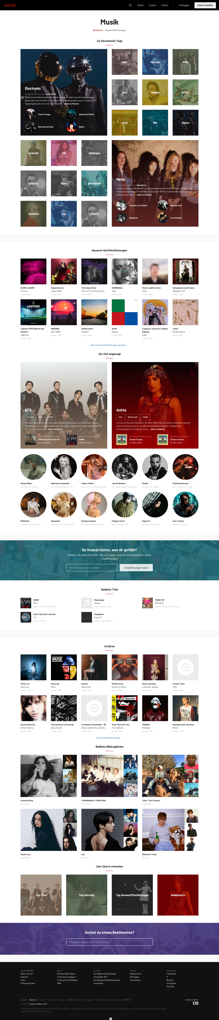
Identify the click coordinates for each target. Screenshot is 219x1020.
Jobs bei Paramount (29, 1011)
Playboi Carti (118, 521)
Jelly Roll (24, 335)
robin (175, 328)
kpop (50, 417)
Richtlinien (104, 1009)
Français (52, 999)
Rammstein (176, 205)
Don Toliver (178, 521)
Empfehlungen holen (136, 567)
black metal (121, 487)
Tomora (24, 291)
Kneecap (146, 727)
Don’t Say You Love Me (44, 614)
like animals (51, 606)
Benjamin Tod (179, 291)
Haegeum (99, 614)
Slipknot (133, 217)
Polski (78, 999)
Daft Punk (51, 94)
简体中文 (127, 999)
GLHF (114, 328)
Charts (165, 5)
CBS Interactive (27, 1009)
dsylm (43, 621)
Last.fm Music (44, 1011)
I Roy (175, 687)
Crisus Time (179, 683)
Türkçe (118, 999)
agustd (97, 621)
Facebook (171, 973)
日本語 (70, 999)
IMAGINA (55, 328)
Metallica (141, 185)
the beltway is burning (62, 724)
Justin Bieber (118, 483)
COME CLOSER (27, 287)
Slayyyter (55, 521)
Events (152, 5)
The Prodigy (44, 114)
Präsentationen (28, 983)
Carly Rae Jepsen (150, 687)
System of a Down (138, 205)
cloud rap (120, 524)
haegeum (109, 621)
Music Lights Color (151, 287)
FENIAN (146, 724)
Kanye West (26, 483)
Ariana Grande (88, 521)
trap (113, 524)
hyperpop (55, 524)
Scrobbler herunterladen (105, 973)
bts (41, 417)
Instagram (171, 983)
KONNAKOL (117, 287)
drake (156, 487)
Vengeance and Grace (183, 287)
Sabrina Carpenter (60, 483)
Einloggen (184, 5)
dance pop (175, 606)
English (24, 999)
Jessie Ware (56, 291)
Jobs (23, 980)
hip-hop (24, 487)
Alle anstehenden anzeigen (108, 737)
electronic (181, 487)
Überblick (98, 30)
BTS (35, 603)
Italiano (61, 999)
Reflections (118, 683)
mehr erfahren (71, 103)
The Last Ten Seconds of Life (94, 291)
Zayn (114, 291)
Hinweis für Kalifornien (119, 1009)
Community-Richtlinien (67, 980)
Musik (141, 5)
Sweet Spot (87, 328)
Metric (175, 727)
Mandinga (99, 600)
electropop (69, 524)
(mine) (84, 683)
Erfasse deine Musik (66, 973)
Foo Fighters (117, 727)
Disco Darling (149, 683)
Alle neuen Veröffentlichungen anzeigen (108, 345)
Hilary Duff (86, 687)
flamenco (29, 524)
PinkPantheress (181, 483)
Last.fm (14, 5)
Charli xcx (25, 687)
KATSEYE (159, 603)
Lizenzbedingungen (79, 1009)
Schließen (110, 1019)
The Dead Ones (88, 287)
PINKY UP (159, 600)
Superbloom (57, 287)
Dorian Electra (28, 724)
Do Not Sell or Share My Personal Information (148, 1009)
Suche (130, 5)
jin (34, 621)
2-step (190, 487)
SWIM (81, 439)
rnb (71, 487)
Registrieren (205, 5)
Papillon (85, 331)
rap (29, 487)
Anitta (97, 603)
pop (120, 417)
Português (88, 999)
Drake (145, 483)
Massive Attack (45, 126)
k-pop (30, 417)
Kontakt (24, 977)
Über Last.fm (27, 973)
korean (157, 524)
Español (42, 999)
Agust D (146, 521)
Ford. (144, 291)
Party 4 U (25, 683)
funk (145, 417)
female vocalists (62, 487)
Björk (81, 126)
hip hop (35, 487)
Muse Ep (55, 683)
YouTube (170, 986)
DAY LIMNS (56, 331)
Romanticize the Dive (183, 724)
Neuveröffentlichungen (116, 30)
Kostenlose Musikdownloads (107, 980)
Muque (115, 331)
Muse (53, 687)
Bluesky (170, 980)
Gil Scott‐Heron (119, 687)
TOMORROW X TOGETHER (93, 800)
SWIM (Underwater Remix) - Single (55, 439)
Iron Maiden (176, 217)
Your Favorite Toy (120, 724)
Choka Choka (136, 439)
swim (35, 606)
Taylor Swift (87, 483)
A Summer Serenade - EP (93, 724)
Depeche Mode (86, 114)
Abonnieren (135, 980)
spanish (37, 524)
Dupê (144, 335)
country (89, 487)
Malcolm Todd (149, 854)
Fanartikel (98, 983)
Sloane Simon (179, 331)
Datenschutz (94, 1009)
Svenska (109, 999)
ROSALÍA (25, 521)
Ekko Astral (56, 727)
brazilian (133, 417)
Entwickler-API (100, 977)
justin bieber (132, 487)
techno (158, 606)
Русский (99, 999)
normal (42, 606)
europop (165, 606)
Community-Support (66, 977)
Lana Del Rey (27, 800)
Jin (34, 617)
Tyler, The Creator (151, 800)
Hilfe (59, 983)
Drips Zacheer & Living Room (94, 727)
